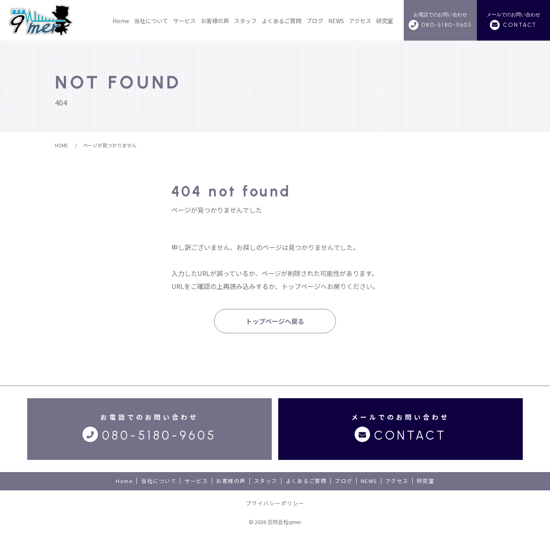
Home (121, 21)
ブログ (314, 21)
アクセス (360, 21)
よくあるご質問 (281, 21)
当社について (151, 21)
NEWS (336, 21)
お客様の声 (215, 21)
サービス (184, 21)
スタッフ (245, 21)
